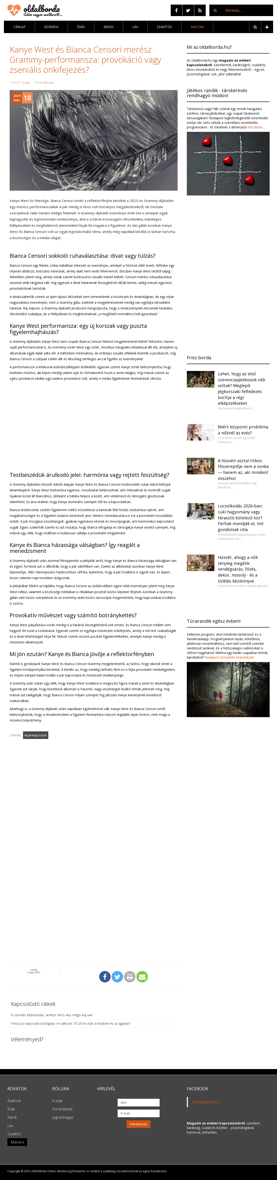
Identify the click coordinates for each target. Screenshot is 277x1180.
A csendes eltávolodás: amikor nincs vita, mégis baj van (51, 1015)
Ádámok (51, 27)
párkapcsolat (37, 735)
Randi (109, 27)
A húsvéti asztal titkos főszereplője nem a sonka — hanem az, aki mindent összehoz (243, 469)
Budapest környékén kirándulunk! (229, 657)
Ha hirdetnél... (63, 1109)
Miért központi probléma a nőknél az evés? (243, 430)
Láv (135, 27)
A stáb (57, 1100)
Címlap (20, 27)
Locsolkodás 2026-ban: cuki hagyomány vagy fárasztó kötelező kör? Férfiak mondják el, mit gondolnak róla (241, 517)
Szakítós (164, 27)
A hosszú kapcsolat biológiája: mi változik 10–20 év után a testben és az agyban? (70, 1023)
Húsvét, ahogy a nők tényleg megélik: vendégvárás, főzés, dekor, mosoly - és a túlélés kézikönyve (238, 569)
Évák (81, 27)
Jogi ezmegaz (63, 1117)
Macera (197, 27)
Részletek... (255, 127)
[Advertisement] (93, 794)
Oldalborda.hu (206, 1102)
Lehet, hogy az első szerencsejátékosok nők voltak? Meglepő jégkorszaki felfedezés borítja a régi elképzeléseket (241, 388)
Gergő (26, 82)
